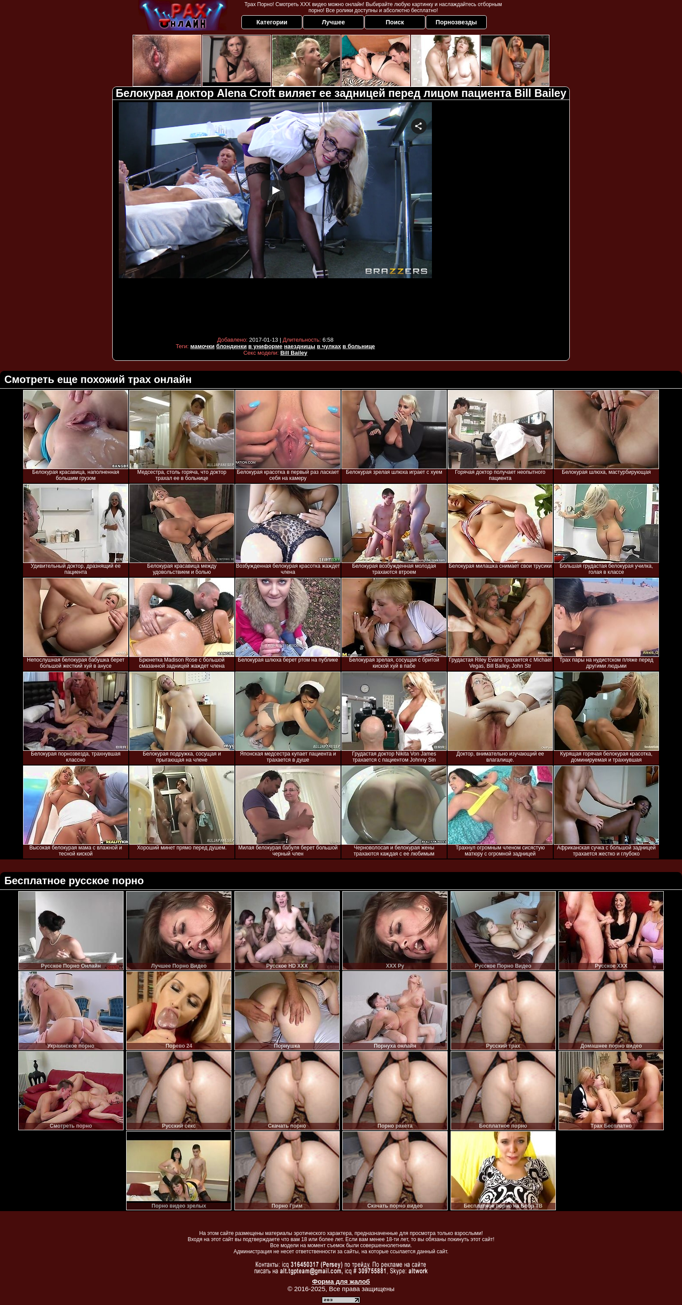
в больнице (359, 346)
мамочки (203, 346)
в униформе (265, 346)
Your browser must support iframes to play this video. (275, 217)
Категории (272, 22)
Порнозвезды (456, 22)
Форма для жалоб (341, 1281)
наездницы (299, 346)
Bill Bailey (293, 353)
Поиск (395, 22)
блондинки (231, 346)
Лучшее (333, 22)
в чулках (329, 346)
